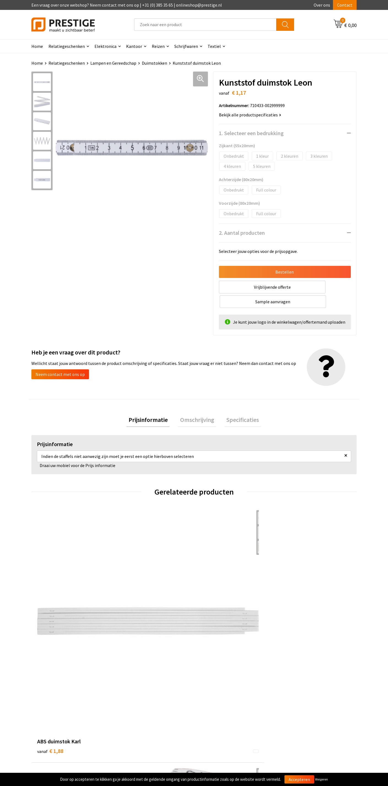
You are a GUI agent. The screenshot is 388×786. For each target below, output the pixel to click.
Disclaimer (291, 703)
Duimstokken (154, 63)
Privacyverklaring (297, 694)
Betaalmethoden (217, 686)
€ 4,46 (294, 594)
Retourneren (213, 694)
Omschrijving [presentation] (197, 406)
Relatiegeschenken (66, 46)
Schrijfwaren (186, 46)
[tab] (152, 406)
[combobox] (205, 24)
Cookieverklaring (297, 686)
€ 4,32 (131, 594)
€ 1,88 (50, 586)
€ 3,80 (213, 594)
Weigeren (321, 779)
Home (37, 46)
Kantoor (134, 46)
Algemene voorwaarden (303, 678)
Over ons (322, 5)
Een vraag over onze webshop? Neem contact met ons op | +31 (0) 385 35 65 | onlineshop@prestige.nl (126, 5)
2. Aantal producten (242, 232)
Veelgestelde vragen (139, 686)
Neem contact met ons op (60, 359)
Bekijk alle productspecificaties (250, 115)
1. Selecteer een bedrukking (251, 133)
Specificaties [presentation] (239, 406)
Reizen (158, 46)
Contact (344, 5)
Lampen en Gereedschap (113, 63)
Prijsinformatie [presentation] (152, 406)
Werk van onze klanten (141, 694)
